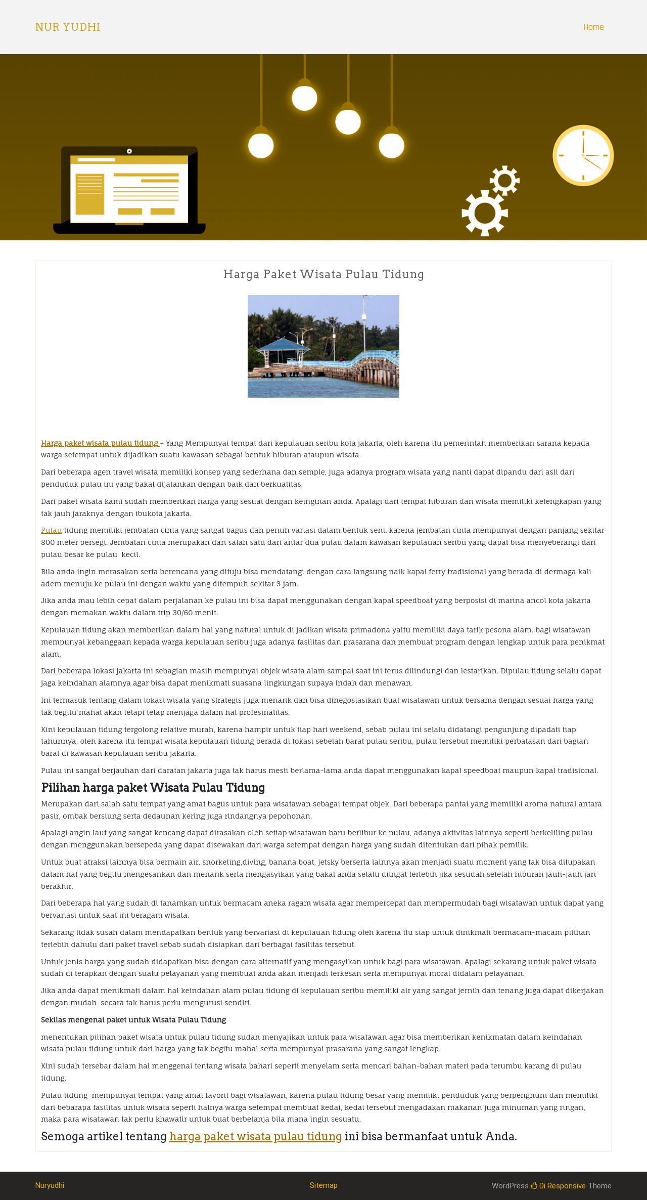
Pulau (51, 530)
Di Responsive (558, 1185)
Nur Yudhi (68, 27)
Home (593, 27)
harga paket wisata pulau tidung (255, 1136)
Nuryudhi (49, 1185)
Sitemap (324, 1185)
